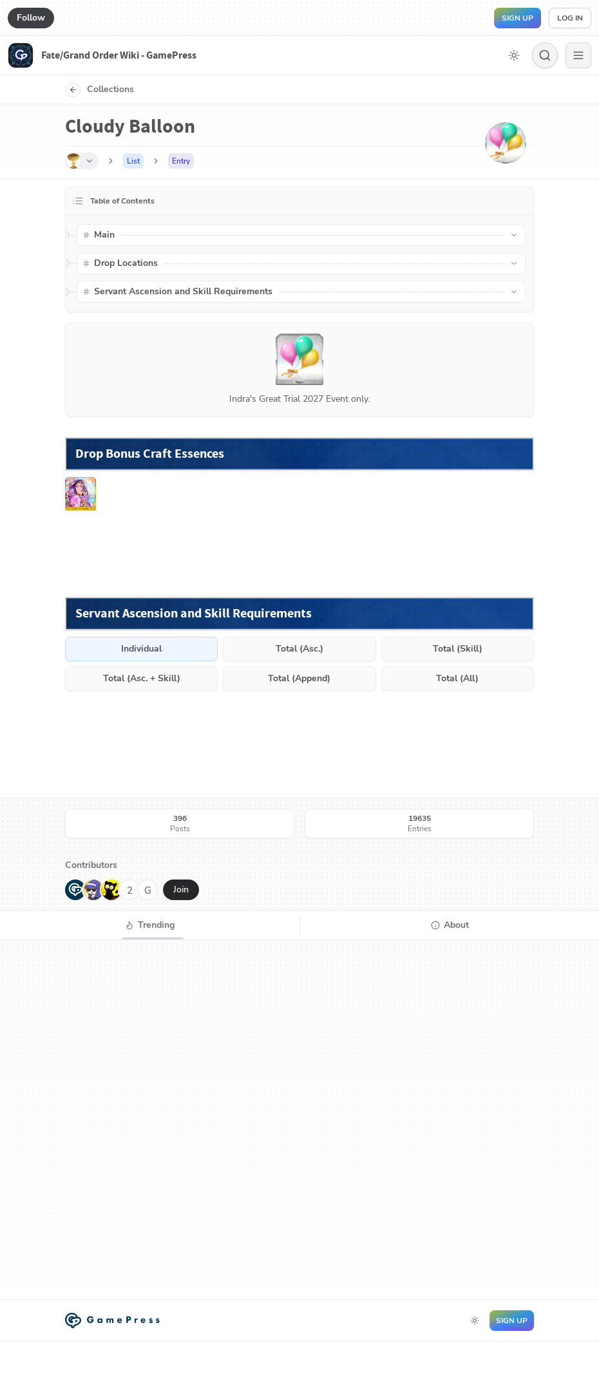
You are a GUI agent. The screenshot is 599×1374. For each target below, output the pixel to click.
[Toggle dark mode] (514, 55)
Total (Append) (299, 678)
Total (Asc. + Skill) (141, 678)
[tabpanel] (299, 1119)
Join (181, 889)
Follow (31, 18)
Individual (141, 649)
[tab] (150, 925)
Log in (570, 18)
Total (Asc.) (299, 649)
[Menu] (578, 55)
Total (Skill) (457, 649)
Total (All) (457, 678)
